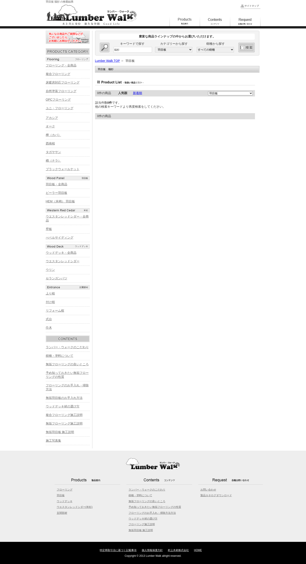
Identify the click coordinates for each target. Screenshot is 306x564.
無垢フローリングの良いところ (67, 364)
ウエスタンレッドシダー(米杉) (75, 507)
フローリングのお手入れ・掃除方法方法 (152, 512)
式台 (49, 319)
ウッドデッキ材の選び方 (63, 406)
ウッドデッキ (65, 501)
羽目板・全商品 (56, 184)
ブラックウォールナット (63, 169)
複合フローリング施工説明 (64, 415)
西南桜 (50, 143)
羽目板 (61, 495)
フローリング (65, 489)
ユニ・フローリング (59, 108)
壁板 (49, 229)
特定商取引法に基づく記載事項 (118, 550)
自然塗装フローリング (61, 91)
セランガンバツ (56, 278)
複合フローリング (58, 74)
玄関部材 (62, 512)
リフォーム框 (55, 310)
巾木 (49, 327)
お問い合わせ (208, 489)
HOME (198, 550)
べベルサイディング (59, 237)
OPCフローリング (58, 99)
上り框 (50, 293)
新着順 (137, 93)
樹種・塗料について (59, 355)
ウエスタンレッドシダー (63, 261)
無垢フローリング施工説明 (64, 423)
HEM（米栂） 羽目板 (60, 201)
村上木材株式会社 (178, 550)
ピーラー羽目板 (56, 193)
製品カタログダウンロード (216, 495)
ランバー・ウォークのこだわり (67, 347)
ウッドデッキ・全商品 (61, 252)
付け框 (50, 302)
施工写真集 (53, 440)
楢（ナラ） (53, 160)
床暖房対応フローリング (63, 82)
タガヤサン (53, 152)
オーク (50, 126)
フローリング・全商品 (61, 65)
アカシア (52, 118)
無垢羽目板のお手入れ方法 (64, 398)
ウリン (50, 269)
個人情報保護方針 (152, 550)
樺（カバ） (53, 135)
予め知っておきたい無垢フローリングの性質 (155, 507)
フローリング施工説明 (142, 524)
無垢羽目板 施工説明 (60, 432)
